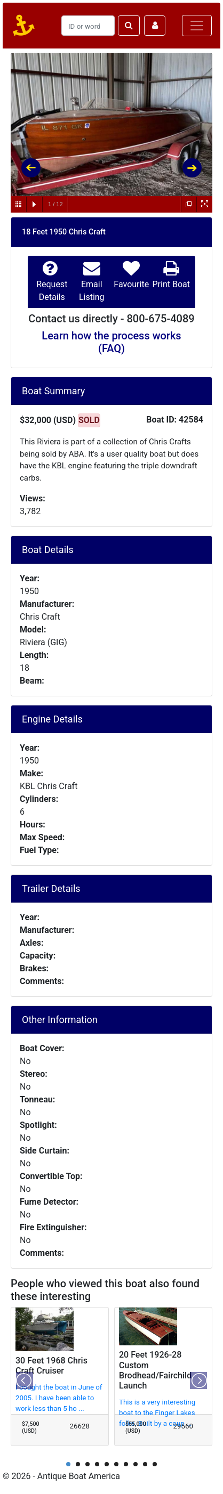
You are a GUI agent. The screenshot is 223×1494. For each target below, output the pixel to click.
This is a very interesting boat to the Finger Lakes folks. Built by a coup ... (157, 1412)
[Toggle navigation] (197, 25)
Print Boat (171, 284)
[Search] (88, 25)
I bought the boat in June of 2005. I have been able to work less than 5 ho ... (58, 1397)
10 (155, 1464)
